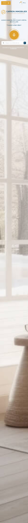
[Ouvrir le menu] (6, 3)
